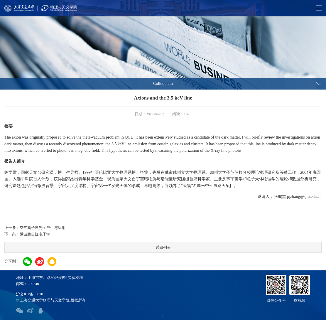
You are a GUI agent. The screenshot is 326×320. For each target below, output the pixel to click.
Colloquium (163, 83)
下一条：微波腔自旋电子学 (27, 234)
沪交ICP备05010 (29, 294)
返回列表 (163, 247)
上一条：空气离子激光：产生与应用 (34, 227)
